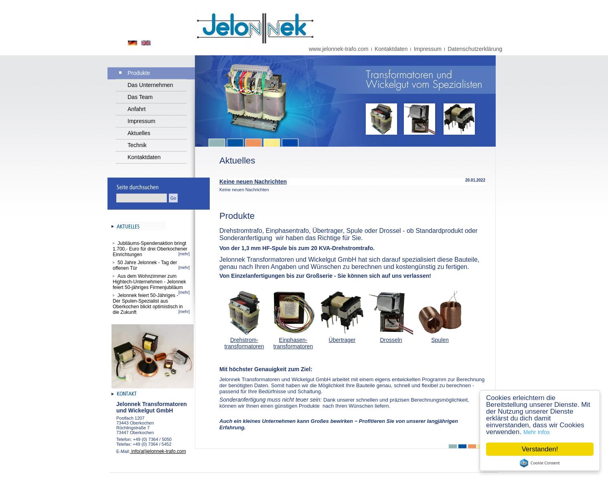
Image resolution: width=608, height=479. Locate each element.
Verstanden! (540, 449)
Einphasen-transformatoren (293, 343)
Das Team (140, 97)
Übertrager (342, 340)
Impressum (428, 49)
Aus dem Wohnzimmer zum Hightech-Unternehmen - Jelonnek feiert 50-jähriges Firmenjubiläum (150, 281)
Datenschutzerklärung (475, 49)
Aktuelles (139, 133)
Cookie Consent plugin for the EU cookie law (540, 463)
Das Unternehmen (150, 85)
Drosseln (391, 340)
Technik (137, 145)
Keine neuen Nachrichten (253, 181)
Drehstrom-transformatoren (244, 343)
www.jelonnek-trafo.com (339, 49)
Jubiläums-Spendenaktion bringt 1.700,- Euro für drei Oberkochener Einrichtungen (150, 249)
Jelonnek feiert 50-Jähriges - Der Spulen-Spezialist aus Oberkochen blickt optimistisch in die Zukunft (148, 304)
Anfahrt (137, 109)
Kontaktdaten (391, 49)
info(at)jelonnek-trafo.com (158, 451)
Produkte (139, 73)
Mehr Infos (536, 432)
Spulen (440, 340)
